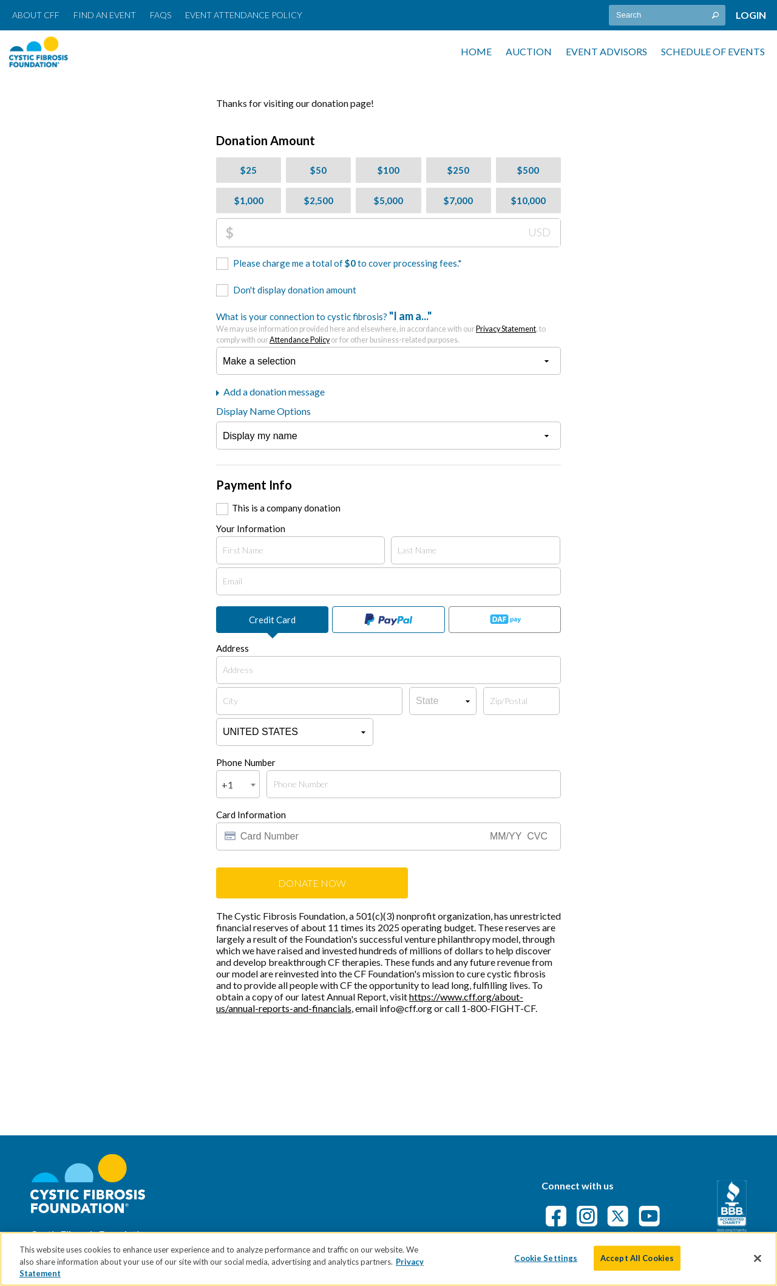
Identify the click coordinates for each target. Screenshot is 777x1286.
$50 (318, 170)
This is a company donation (286, 507)
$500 (528, 170)
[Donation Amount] (397, 233)
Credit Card (272, 619)
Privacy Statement (506, 328)
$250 (458, 170)
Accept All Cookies (637, 1257)
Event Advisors (606, 51)
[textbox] (667, 15)
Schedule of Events (713, 51)
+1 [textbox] (227, 784)
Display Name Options (263, 411)
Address (232, 648)
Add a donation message (270, 391)
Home (476, 51)
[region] (388, 1259)
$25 (248, 170)
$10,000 (528, 200)
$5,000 (388, 200)
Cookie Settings (545, 1257)
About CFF (35, 15)
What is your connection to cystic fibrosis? (381, 326)
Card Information (251, 814)
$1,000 (248, 200)
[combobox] (238, 784)
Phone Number (246, 762)
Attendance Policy (300, 339)
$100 (388, 170)
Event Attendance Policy (243, 15)
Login (751, 15)
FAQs (160, 15)
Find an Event (104, 15)
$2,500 (318, 200)
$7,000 (458, 200)
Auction (529, 51)
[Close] (757, 1258)
